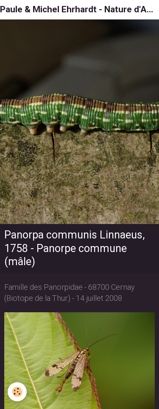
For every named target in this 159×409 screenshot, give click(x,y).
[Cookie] (17, 391)
